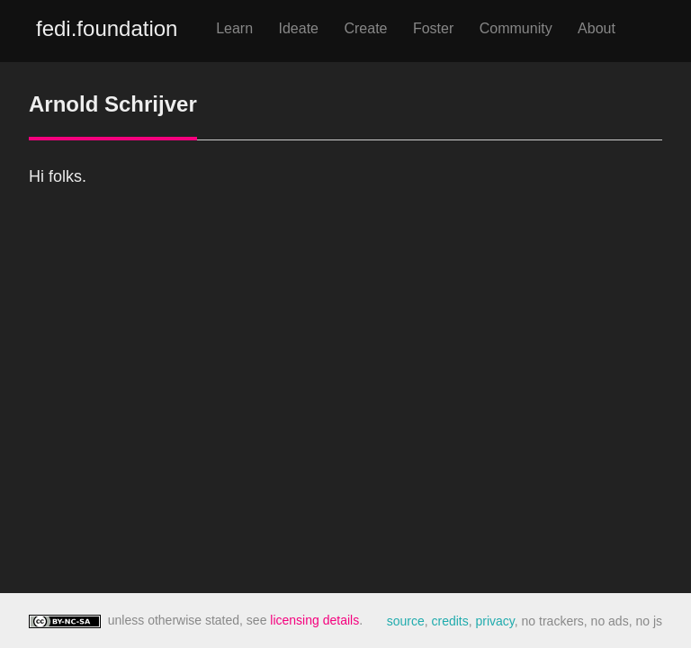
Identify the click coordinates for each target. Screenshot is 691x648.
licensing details (314, 620)
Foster (433, 28)
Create (365, 28)
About (596, 28)
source (406, 621)
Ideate (299, 28)
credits (449, 621)
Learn (234, 28)
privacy (494, 621)
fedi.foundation (106, 28)
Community (516, 28)
